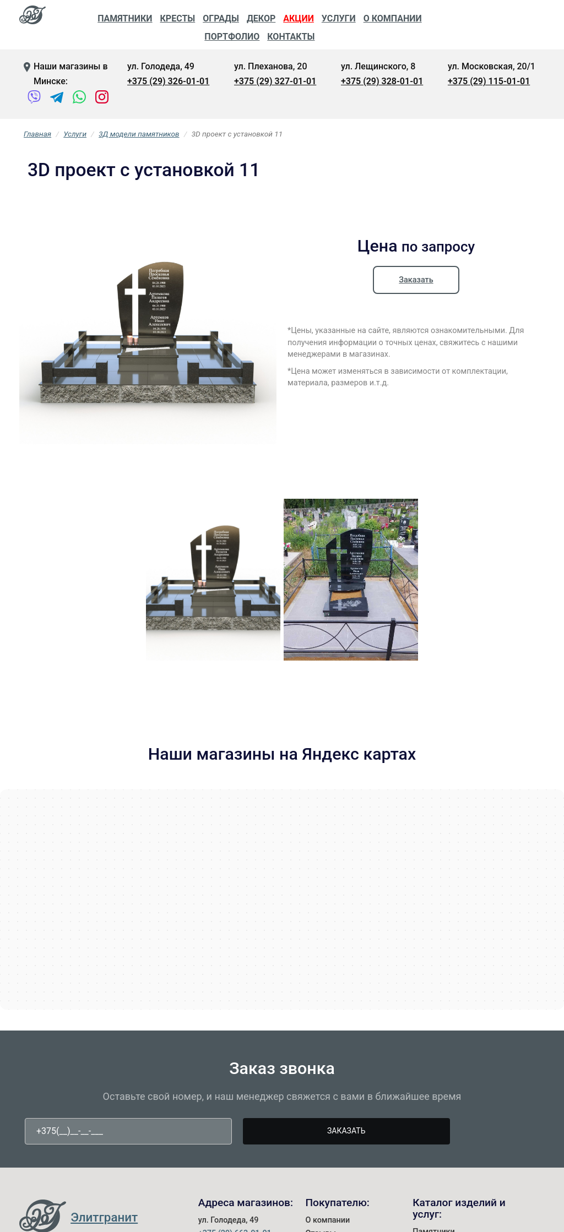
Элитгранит (104, 1217)
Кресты (178, 18)
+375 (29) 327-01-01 (275, 81)
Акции (298, 18)
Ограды (221, 18)
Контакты (290, 36)
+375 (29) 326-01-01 (168, 81)
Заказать (416, 280)
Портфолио (231, 36)
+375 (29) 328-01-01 (382, 81)
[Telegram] (57, 99)
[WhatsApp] (79, 99)
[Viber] (34, 99)
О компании (393, 18)
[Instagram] (102, 99)
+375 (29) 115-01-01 (489, 81)
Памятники (124, 18)
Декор (261, 18)
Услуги (339, 18)
